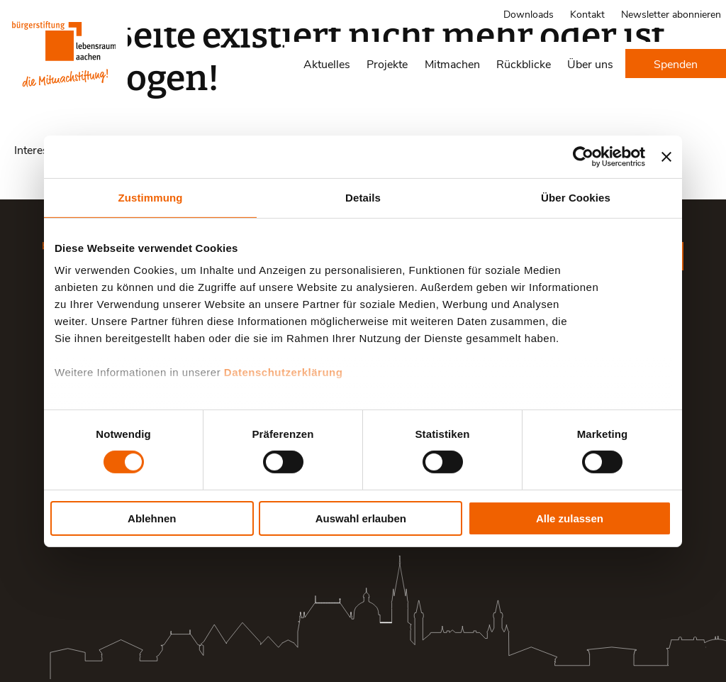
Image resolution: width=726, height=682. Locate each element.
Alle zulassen (569, 518)
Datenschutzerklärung (283, 372)
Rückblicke (523, 63)
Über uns (590, 63)
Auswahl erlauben (360, 518)
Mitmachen (452, 63)
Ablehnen (152, 518)
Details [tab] (363, 197)
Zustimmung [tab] (150, 197)
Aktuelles (326, 63)
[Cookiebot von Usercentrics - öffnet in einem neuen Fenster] (583, 156)
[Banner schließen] (666, 156)
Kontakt (587, 14)
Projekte (387, 63)
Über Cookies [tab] (575, 197)
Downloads (528, 14)
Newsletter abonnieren (671, 14)
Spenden (676, 63)
